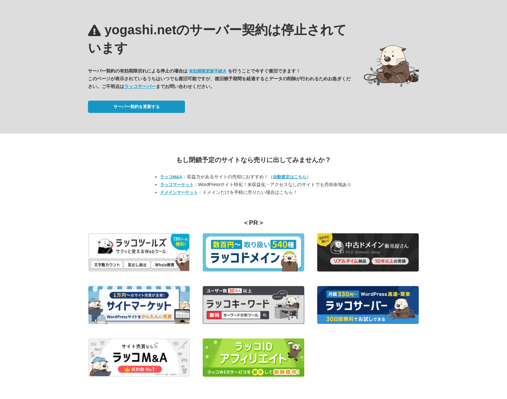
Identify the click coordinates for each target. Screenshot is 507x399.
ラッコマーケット (177, 184)
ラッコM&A (171, 176)
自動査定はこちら (290, 176)
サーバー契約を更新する (136, 106)
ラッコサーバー (140, 86)
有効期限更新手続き (208, 71)
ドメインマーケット (179, 192)
